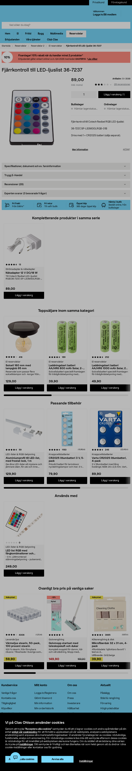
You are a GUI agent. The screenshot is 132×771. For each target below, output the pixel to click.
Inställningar (86, 761)
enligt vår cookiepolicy (24, 732)
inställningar (26, 744)
